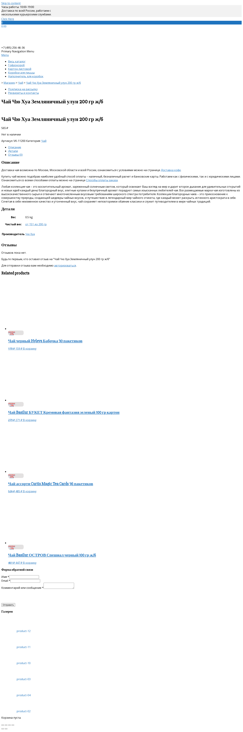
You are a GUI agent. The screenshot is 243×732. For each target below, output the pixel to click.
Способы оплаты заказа (102, 180)
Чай (43, 141)
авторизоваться (65, 265)
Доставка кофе (171, 170)
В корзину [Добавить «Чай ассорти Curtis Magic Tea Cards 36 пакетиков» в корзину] (29, 491)
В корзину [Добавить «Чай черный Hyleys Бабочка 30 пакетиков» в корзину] (29, 348)
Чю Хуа (30, 234)
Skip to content (11, 3)
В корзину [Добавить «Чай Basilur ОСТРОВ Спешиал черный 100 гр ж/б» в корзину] (29, 563)
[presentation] (27, 597)
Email (5, 581)
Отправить (8, 606)
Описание (14, 147)
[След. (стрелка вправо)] (6, 729)
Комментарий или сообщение (22, 589)
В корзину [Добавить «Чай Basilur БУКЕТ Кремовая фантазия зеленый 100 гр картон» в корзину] (29, 420)
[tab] (125, 147)
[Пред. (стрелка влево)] (2, 729)
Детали (13, 151)
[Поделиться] (6, 726)
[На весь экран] (9, 726)
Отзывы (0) (15, 155)
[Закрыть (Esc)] (2, 726)
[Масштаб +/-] (12, 726)
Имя (5, 577)
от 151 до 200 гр (36, 224)
